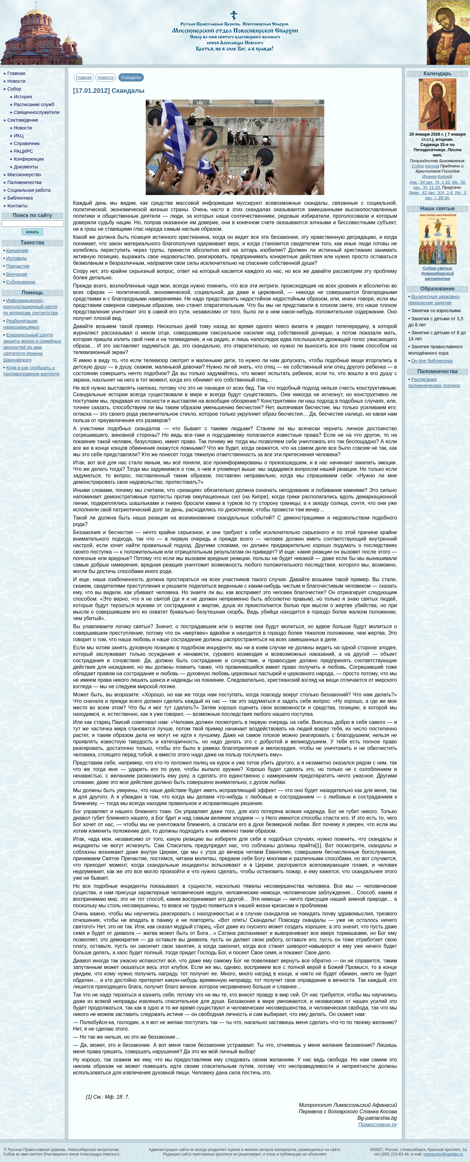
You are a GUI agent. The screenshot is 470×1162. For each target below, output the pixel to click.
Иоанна (429, 176)
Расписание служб (34, 104)
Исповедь (16, 258)
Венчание (16, 274)
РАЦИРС (23, 151)
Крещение (17, 250)
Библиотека (20, 198)
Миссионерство (24, 174)
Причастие (18, 266)
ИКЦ (18, 135)
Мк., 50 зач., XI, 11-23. (439, 185)
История (23, 96)
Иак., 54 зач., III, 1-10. (430, 182)
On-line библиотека (431, 360)
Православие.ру (377, 1124)
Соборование (20, 282)
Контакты (17, 205)
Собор (14, 89)
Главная (84, 77)
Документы (26, 166)
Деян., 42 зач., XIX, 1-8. (431, 192)
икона (432, 166)
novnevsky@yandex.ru (443, 1154)
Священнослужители (36, 112)
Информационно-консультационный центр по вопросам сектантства (30, 306)
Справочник (27, 143)
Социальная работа (29, 190)
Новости (106, 77)
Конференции (29, 159)
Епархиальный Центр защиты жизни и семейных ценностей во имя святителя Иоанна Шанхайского (32, 347)
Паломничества (24, 182)
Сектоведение (22, 120)
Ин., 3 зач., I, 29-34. (445, 195)
